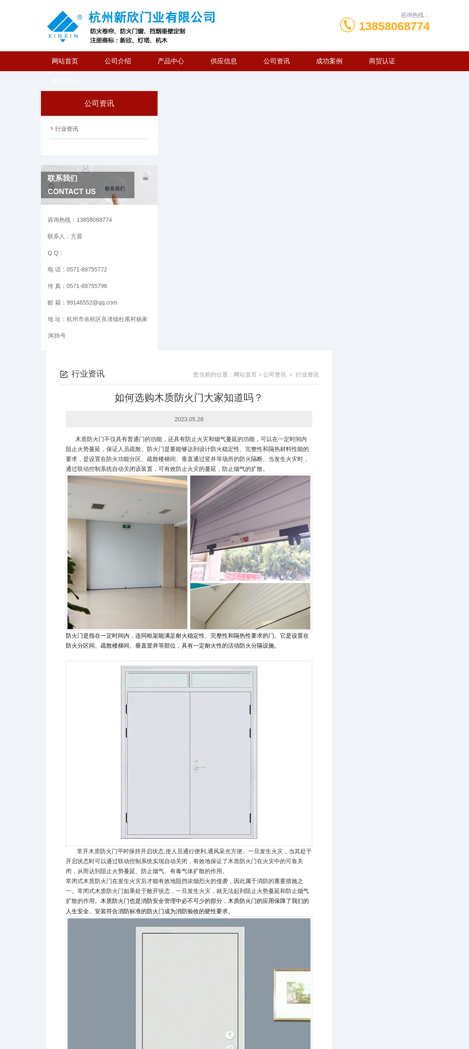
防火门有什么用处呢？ (209, 944)
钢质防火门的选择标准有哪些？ (220, 958)
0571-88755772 (180, 1009)
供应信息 (224, 61)
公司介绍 (118, 61)
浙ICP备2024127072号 (286, 1022)
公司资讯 (276, 61)
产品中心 (171, 61)
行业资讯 (65, 127)
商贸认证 (382, 61)
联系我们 (65, 80)
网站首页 (65, 61)
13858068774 (394, 26)
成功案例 (329, 61)
